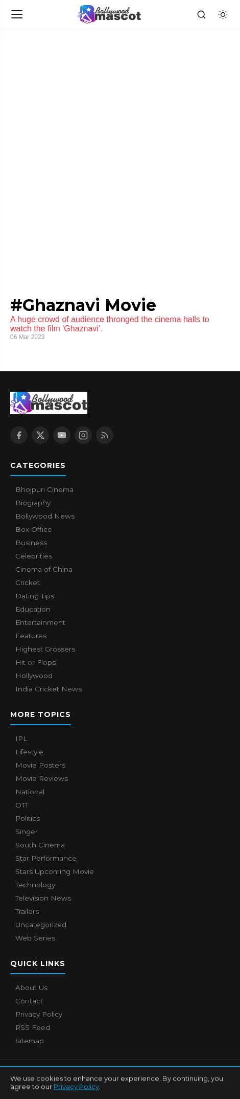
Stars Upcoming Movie (54, 871)
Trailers (27, 911)
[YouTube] (61, 435)
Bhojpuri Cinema (44, 489)
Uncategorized (40, 925)
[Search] (201, 14)
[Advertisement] (120, 154)
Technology (35, 885)
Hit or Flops (35, 662)
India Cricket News (48, 689)
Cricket (27, 582)
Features (30, 636)
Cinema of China (44, 569)
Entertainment (40, 622)
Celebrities (33, 556)
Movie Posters (40, 765)
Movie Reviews (41, 778)
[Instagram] (83, 435)
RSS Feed (32, 1027)
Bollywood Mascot (66, 1073)
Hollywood (34, 675)
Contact (29, 1001)
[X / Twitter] (40, 435)
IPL (21, 738)
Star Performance (46, 858)
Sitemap (29, 1041)
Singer (26, 831)
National (29, 792)
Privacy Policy (38, 1014)
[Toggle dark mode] (222, 14)
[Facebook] (19, 435)
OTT (22, 805)
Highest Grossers (45, 649)
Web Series (35, 938)
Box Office (33, 529)
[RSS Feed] (104, 435)
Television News (43, 898)
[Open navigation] (17, 14)
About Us (31, 987)
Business (31, 543)
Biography (33, 503)
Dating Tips (34, 596)
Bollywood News (45, 516)
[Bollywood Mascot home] (109, 14)
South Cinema (40, 845)
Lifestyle (29, 752)
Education (33, 609)
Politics (27, 818)
